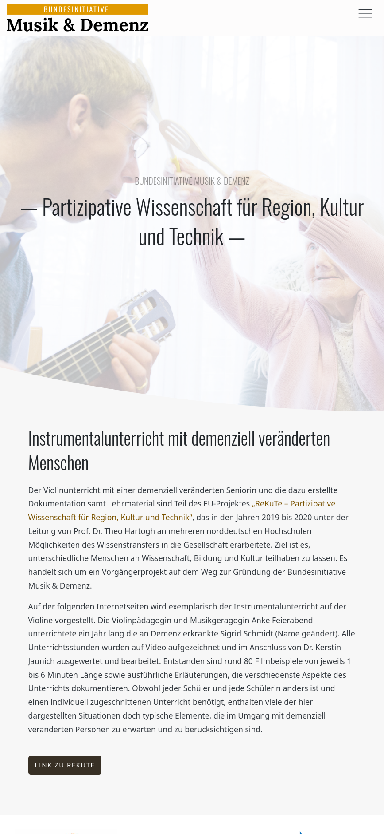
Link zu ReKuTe (65, 764)
